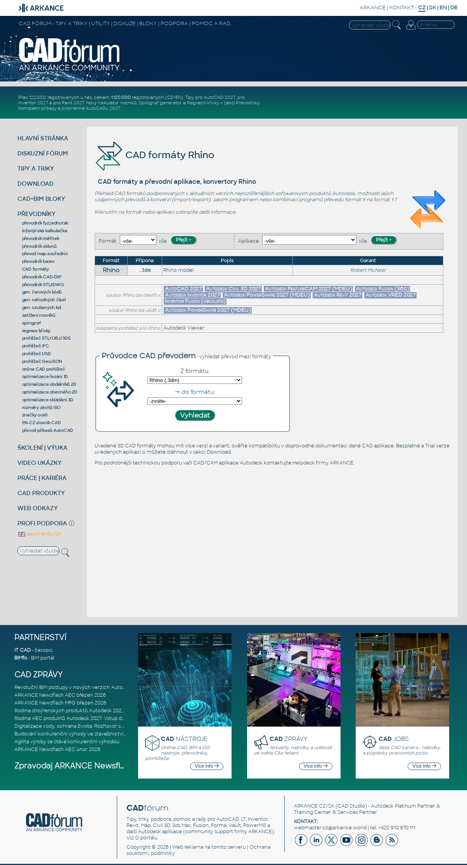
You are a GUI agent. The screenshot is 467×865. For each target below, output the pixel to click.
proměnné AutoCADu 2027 (91, 108)
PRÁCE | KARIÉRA (42, 478)
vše (163, 241)
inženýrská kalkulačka (44, 230)
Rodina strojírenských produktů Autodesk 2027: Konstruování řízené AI (97, 711)
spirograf (31, 323)
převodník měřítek (40, 238)
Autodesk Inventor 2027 (192, 295)
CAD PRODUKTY (41, 493)
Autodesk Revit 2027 (337, 295)
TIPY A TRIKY (35, 168)
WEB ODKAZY (37, 508)
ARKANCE (373, 7)
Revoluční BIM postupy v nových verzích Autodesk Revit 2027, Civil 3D (96, 687)
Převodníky (247, 102)
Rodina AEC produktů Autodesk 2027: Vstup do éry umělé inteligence (96, 718)
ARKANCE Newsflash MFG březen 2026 (60, 703)
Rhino (111, 270)
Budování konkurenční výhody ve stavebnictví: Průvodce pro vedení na (98, 734)
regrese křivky (36, 330)
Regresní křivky (203, 102)
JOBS (394, 738)
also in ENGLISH (39, 534)
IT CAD (22, 650)
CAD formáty (35, 269)
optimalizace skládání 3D (47, 399)
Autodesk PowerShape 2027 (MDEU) (267, 295)
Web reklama (187, 847)
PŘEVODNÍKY (36, 214)
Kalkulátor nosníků (117, 102)
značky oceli (35, 415)
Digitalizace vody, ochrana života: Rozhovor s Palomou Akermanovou (96, 726)
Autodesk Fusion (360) (382, 288)
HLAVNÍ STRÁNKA (42, 138)
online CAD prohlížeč (43, 369)
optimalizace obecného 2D (49, 392)
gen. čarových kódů (42, 292)
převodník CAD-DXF (42, 277)
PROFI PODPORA (42, 523)
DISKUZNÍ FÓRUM (42, 153)
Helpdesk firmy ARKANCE (322, 463)
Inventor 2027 (33, 102)
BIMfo (20, 658)
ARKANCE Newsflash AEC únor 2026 (57, 749)
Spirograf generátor (160, 102)
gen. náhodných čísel (44, 299)
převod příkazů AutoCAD (47, 430)
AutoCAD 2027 (219, 97)
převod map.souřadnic (45, 253)
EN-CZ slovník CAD (41, 422)
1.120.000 (121, 97)
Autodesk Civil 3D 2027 (233, 288)
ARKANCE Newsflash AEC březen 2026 (60, 695)
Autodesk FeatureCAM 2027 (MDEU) (308, 288)
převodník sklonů (39, 246)
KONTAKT (401, 7)
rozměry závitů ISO (41, 407)
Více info (207, 766)
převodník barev (38, 261)
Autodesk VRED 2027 (390, 295)
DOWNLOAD (35, 183)
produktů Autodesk (332, 193)
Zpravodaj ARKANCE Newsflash (73, 766)
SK (432, 7)
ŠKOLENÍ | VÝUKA (42, 447)
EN (443, 7)
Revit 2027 (73, 102)
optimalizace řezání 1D (45, 376)
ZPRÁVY (289, 738)
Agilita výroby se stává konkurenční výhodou (66, 742)
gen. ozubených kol (42, 307)
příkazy (49, 108)
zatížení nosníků (38, 315)
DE (454, 7)
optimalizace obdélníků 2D (49, 384)
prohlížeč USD (36, 353)
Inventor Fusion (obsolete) (195, 301)
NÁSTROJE (184, 738)
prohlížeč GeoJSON (42, 361)
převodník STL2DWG (43, 284)
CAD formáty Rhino (154, 155)
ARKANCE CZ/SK (314, 806)
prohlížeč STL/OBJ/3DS (46, 338)
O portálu (146, 838)
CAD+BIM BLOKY (41, 198)
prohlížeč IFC (35, 346)
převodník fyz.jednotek (45, 223)
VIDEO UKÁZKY (39, 462)
